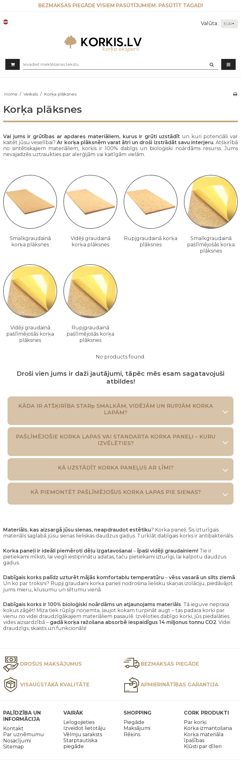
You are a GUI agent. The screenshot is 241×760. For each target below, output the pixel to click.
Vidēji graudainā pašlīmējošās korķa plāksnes (30, 334)
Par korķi (195, 722)
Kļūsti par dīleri (203, 746)
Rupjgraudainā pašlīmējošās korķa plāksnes (90, 334)
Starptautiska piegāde (80, 743)
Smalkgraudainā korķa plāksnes (30, 241)
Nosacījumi (17, 741)
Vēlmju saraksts (82, 734)
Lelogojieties (78, 722)
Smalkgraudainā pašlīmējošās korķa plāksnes (211, 244)
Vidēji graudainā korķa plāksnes (90, 241)
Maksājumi (137, 728)
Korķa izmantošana (208, 728)
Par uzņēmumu (23, 734)
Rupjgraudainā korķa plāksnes (150, 241)
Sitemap (13, 747)
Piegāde (134, 722)
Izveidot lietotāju (84, 728)
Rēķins (132, 734)
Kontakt (13, 728)
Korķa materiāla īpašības (203, 737)
